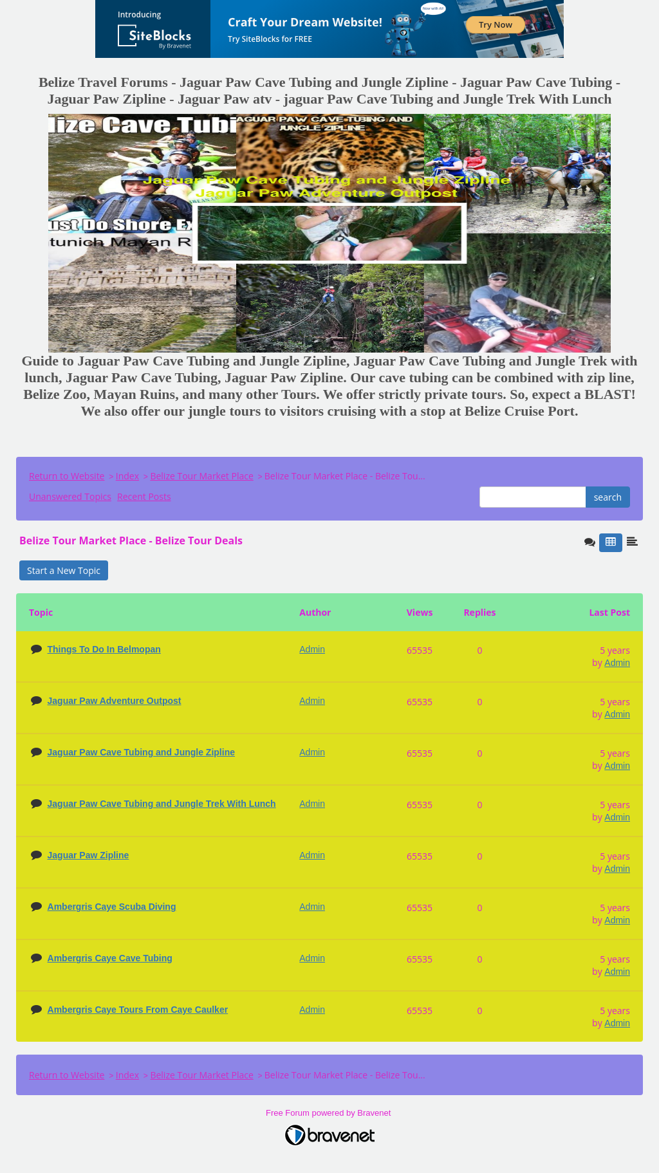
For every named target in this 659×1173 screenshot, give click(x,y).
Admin (617, 663)
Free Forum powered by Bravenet (329, 1113)
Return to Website (66, 476)
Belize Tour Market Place (201, 476)
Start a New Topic (63, 570)
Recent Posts (144, 496)
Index (127, 476)
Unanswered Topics (70, 496)
